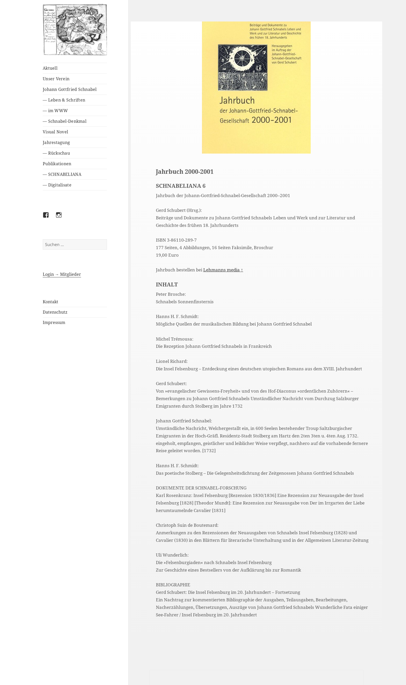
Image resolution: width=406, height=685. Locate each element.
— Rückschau (56, 153)
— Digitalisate (57, 185)
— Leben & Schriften (64, 100)
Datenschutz (55, 312)
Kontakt (50, 302)
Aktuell (50, 68)
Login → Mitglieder (62, 274)
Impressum (54, 322)
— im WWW (55, 110)
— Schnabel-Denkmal (64, 121)
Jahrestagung (56, 142)
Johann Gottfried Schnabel (70, 89)
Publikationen (57, 164)
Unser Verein (56, 79)
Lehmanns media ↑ (223, 270)
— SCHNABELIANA (62, 174)
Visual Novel (55, 132)
